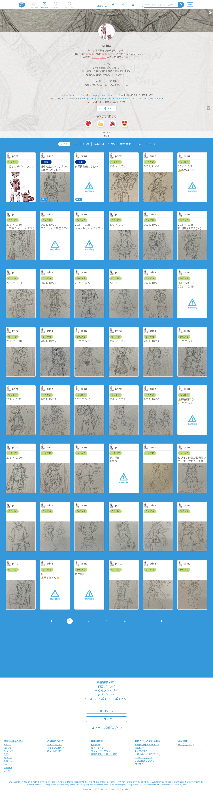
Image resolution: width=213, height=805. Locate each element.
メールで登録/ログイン (106, 727)
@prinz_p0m (77, 95)
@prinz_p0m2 (115, 95)
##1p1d (90, 54)
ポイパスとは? (54, 751)
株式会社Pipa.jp (186, 744)
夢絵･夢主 (125, 144)
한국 (6, 754)
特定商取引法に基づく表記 (104, 754)
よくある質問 (141, 751)
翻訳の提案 (17, 741)
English (7, 744)
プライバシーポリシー (102, 751)
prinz (106, 45)
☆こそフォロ (106, 108)
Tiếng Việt (9, 751)
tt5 (75, 144)
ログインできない (143, 757)
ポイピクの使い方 (56, 747)
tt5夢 (86, 144)
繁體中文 (8, 760)
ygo (138, 144)
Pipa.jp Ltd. (125, 789)
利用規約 (95, 744)
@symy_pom (98, 95)
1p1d (149, 144)
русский (8, 767)
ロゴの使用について (144, 760)
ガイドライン (97, 747)
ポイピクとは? (54, 744)
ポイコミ (139, 764)
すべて (64, 144)
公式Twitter (141, 747)
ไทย (5, 764)
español (8, 747)
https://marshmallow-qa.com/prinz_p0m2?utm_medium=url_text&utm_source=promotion (112, 98)
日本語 (7, 770)
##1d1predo (99, 57)
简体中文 (8, 757)
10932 (112, 144)
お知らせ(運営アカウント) (147, 744)
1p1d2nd (99, 144)
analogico (113, 789)
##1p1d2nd (108, 54)
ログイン (106, 710)
